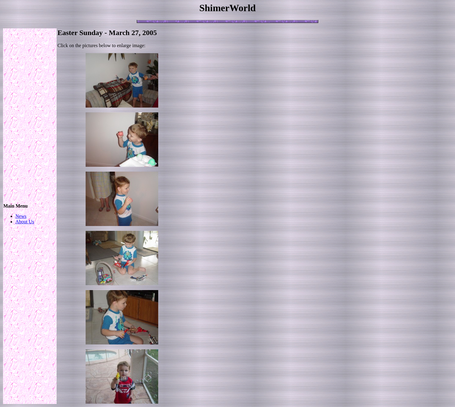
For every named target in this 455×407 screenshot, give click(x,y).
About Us (24, 221)
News (20, 216)
